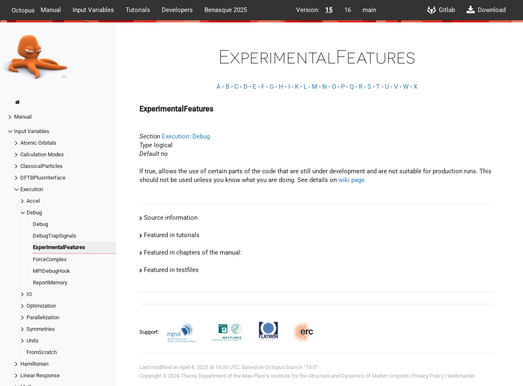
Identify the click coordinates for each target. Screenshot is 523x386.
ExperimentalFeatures (59, 247)
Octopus (23, 10)
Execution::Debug (186, 136)
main (369, 10)
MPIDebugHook (51, 271)
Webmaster (461, 376)
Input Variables (93, 10)
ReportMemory (50, 282)
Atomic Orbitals (38, 143)
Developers (177, 10)
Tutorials (138, 10)
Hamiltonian (34, 364)
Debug (34, 212)
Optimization (41, 306)
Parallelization (43, 317)
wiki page (351, 180)
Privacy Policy (427, 376)
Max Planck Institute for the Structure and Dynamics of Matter (314, 376)
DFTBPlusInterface (43, 178)
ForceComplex (49, 259)
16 (347, 10)
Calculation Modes (42, 154)
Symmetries (41, 329)
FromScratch (42, 352)
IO (29, 294)
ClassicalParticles (41, 166)
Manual (51, 10)
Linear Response (40, 375)
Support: (149, 332)
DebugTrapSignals (54, 236)
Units (33, 340)
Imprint (399, 376)
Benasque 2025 (225, 10)
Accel (33, 201)
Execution (31, 189)
